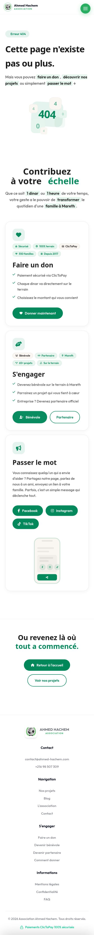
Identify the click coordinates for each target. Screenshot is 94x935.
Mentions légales (47, 884)
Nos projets (47, 791)
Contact (47, 813)
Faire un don (47, 837)
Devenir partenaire (47, 852)
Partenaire (64, 418)
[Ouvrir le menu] (85, 9)
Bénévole (30, 418)
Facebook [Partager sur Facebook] (28, 511)
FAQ (47, 899)
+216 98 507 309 (47, 766)
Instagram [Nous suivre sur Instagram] (62, 511)
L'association (47, 806)
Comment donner (47, 860)
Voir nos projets (47, 680)
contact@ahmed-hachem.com (47, 759)
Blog (47, 798)
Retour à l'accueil (47, 665)
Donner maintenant (38, 314)
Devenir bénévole (47, 845)
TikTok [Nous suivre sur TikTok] (26, 524)
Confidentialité (47, 892)
